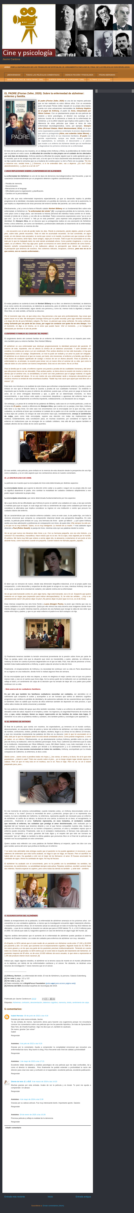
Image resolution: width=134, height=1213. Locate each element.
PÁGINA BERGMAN (107, 75)
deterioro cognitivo (50, 1002)
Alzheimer (17, 1002)
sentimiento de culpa (80, 1002)
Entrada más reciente (14, 1197)
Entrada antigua (83, 1197)
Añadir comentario (13, 1128)
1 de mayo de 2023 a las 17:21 (32, 1061)
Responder (15, 1035)
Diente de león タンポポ (21, 1081)
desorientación (36, 1002)
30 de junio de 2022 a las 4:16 (36, 1016)
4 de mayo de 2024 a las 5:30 (31, 1099)
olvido (69, 1002)
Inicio (50, 1197)
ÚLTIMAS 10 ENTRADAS (100, 80)
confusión (25, 1002)
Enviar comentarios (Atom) (53, 1206)
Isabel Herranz (17, 1016)
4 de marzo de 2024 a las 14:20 (44, 1081)
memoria (62, 1002)
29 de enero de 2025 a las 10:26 (32, 1115)
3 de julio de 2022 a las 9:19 (31, 1043)
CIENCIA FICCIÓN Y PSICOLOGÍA (79, 75)
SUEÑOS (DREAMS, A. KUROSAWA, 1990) (66, 80)
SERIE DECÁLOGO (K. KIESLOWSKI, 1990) (25, 80)
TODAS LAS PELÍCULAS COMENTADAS (42, 75)
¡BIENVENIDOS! (14, 75)
